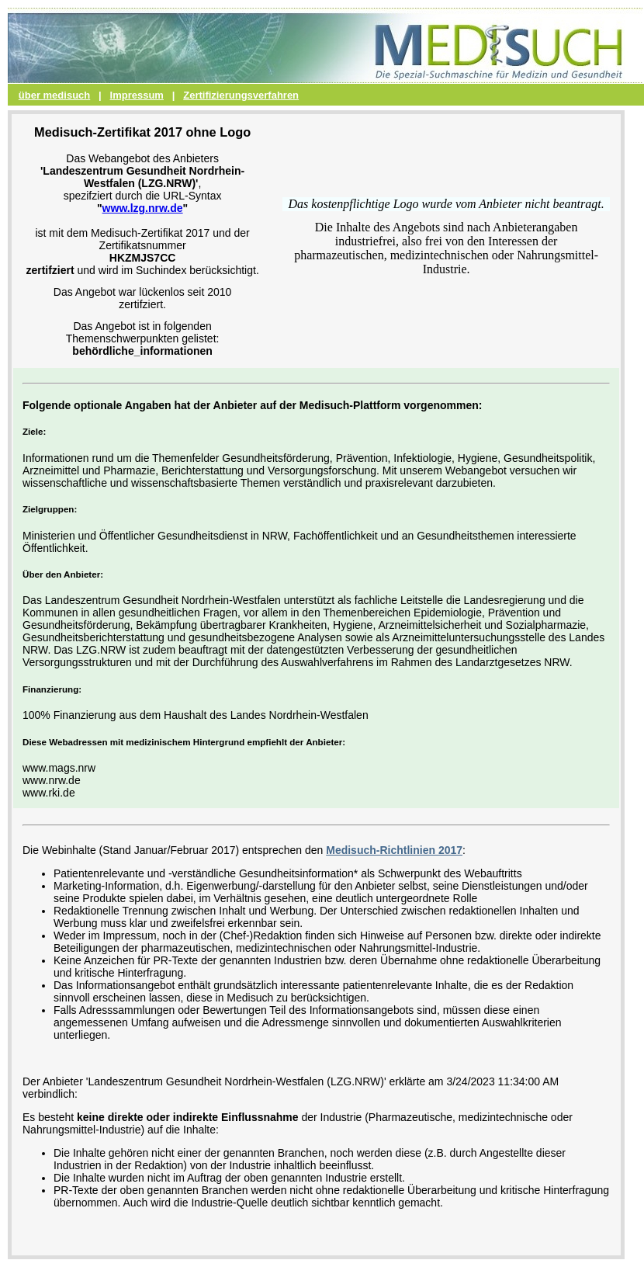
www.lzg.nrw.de (142, 208)
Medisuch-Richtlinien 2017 (394, 850)
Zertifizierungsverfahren (241, 95)
